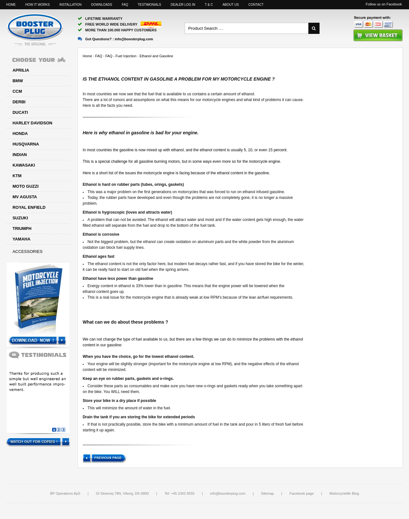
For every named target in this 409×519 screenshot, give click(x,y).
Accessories (27, 251)
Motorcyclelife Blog (344, 493)
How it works (37, 4)
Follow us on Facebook (384, 4)
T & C (209, 4)
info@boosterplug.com (227, 493)
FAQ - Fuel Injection (120, 56)
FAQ (125, 4)
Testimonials (149, 4)
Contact (256, 4)
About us (230, 4)
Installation (70, 4)
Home (11, 4)
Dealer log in (183, 4)
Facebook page (301, 493)
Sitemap (267, 493)
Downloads (101, 4)
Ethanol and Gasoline (156, 56)
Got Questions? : (115, 39)
